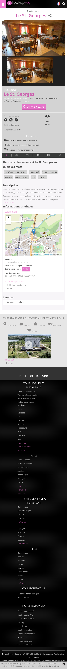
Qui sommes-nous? (26, 611)
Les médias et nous (26, 618)
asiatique (21, 532)
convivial (21, 579)
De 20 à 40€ (16, 129)
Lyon (20, 409)
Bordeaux (22, 405)
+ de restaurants (24, 446)
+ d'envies (22, 522)
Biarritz (20, 431)
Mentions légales (25, 630)
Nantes (20, 424)
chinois (21, 536)
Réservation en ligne (15, 302)
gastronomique (24, 510)
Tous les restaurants (26, 391)
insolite (21, 514)
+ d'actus (21, 450)
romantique (23, 507)
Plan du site (22, 626)
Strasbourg (22, 428)
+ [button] (8, 218)
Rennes (21, 420)
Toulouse (21, 435)
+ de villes (22, 443)
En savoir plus (54, 666)
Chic (34, 177)
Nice (19, 439)
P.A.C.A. (21, 482)
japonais (21, 540)
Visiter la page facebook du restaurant (21, 145)
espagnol (21, 528)
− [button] (8, 222)
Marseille (21, 412)
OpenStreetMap (47, 254)
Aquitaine (21, 471)
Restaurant (34, 172)
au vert (21, 575)
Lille (19, 416)
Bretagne (21, 478)
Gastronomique (22, 177)
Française (15, 125)
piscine (20, 564)
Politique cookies (25, 641)
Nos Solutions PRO (25, 615)
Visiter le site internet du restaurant (20, 140)
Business (8, 177)
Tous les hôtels (24, 459)
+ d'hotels (22, 489)
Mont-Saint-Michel (25, 463)
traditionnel (23, 571)
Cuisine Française (49, 172)
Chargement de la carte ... (33, 235)
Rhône (6, 101)
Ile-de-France (23, 467)
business (21, 560)
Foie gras (42, 177)
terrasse (21, 518)
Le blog (21, 622)
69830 (31, 98)
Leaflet (36, 254)
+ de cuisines (23, 543)
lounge (21, 568)
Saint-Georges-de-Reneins (47, 98)
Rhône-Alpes (16, 101)
